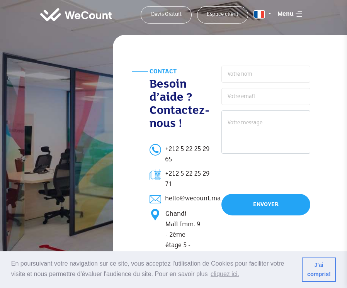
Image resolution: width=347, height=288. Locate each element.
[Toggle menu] (290, 13)
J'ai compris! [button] (319, 269)
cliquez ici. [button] (225, 274)
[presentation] (271, 172)
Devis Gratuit (166, 14)
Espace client (222, 14)
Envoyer (266, 205)
